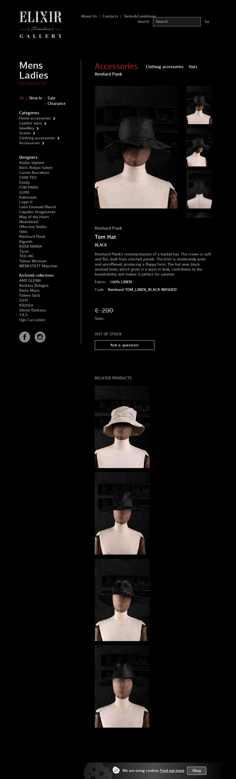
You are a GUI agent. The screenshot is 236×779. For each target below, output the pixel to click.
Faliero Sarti (29, 295)
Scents (25, 133)
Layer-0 (25, 202)
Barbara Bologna (34, 285)
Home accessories (35, 118)
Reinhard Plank (32, 236)
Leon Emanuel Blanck (37, 207)
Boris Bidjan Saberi (36, 167)
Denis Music (29, 290)
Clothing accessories (37, 138)
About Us (89, 16)
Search (143, 21)
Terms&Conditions (140, 16)
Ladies (33, 75)
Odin (23, 231)
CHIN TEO (28, 177)
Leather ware (30, 123)
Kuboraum (28, 197)
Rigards (26, 241)
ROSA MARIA (30, 246)
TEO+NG (26, 256)
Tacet (24, 251)
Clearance (57, 103)
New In (35, 98)
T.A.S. (23, 315)
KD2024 (26, 305)
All (21, 98)
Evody (24, 182)
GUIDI (24, 192)
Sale (51, 98)
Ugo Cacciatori (32, 320)
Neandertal (28, 221)
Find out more (172, 770)
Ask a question (124, 345)
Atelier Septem (31, 162)
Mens (31, 65)
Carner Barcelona (34, 172)
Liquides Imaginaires (37, 212)
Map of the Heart (34, 217)
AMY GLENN (30, 280)
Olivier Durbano (32, 310)
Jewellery (26, 128)
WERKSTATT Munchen (38, 266)
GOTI (23, 300)
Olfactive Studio (33, 226)
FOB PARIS (28, 187)
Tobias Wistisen (33, 261)
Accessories (33, 83)
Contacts (110, 16)
